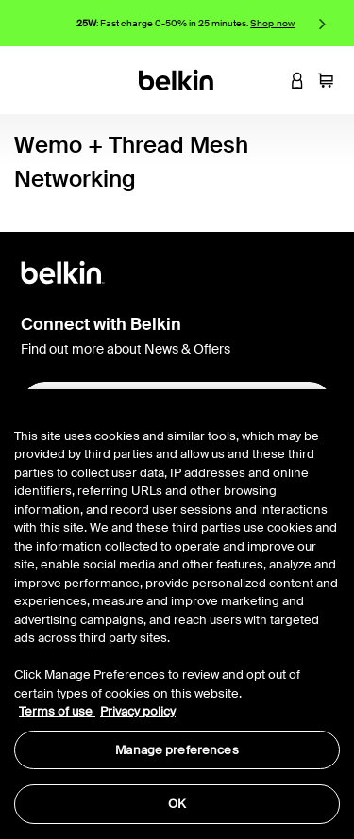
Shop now (272, 23)
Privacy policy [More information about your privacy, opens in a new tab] (138, 711)
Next (322, 23)
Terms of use (57, 711)
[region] (177, 614)
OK (177, 804)
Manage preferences (176, 750)
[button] (269, 80)
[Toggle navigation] (29, 80)
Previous (31, 23)
